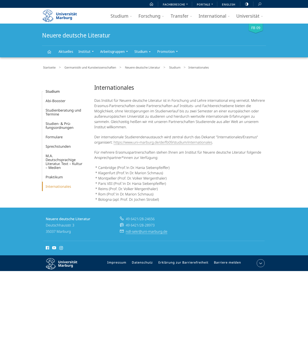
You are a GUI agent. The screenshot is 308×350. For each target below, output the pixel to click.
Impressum (122, 262)
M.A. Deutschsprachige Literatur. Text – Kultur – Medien (64, 160)
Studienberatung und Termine (63, 110)
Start (149, 4)
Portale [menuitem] (206, 4)
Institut (87, 52)
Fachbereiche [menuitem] (176, 4)
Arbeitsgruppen (115, 52)
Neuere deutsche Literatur (51, 53)
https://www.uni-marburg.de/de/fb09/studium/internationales (163, 140)
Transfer (182, 16)
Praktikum (54, 175)
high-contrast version (244, 4)
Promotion (168, 52)
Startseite (48, 67)
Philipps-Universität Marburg (65, 265)
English (228, 4)
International (215, 16)
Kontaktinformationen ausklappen (260, 261)
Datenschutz (146, 262)
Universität (250, 16)
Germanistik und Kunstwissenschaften (85, 67)
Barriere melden (226, 262)
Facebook (47, 247)
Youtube (53, 247)
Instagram (61, 247)
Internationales (58, 184)
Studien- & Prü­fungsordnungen (59, 123)
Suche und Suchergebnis (257, 4)
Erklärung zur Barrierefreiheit (184, 262)
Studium (122, 16)
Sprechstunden (58, 144)
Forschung (152, 16)
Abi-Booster (55, 99)
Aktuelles (66, 51)
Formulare (54, 135)
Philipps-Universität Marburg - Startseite (63, 14)
